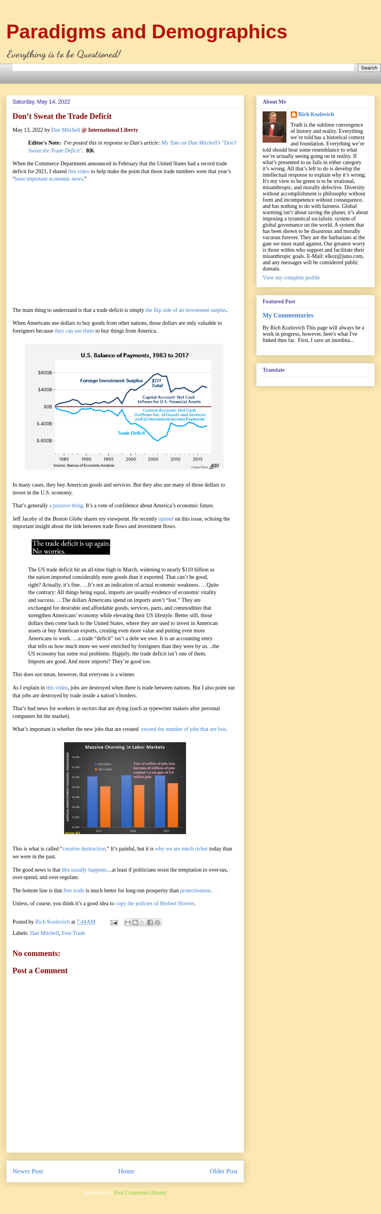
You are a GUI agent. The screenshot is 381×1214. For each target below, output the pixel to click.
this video (78, 171)
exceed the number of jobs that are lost (183, 729)
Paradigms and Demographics (147, 32)
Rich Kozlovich (316, 114)
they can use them (74, 331)
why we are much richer (181, 849)
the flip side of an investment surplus (186, 310)
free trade (73, 890)
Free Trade (73, 933)
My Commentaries (288, 315)
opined (166, 519)
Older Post (224, 1171)
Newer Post (28, 1171)
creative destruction (84, 849)
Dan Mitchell (65, 130)
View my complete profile (291, 278)
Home (126, 1171)
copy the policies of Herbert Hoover (155, 903)
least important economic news (49, 179)
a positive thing (66, 506)
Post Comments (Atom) (140, 1193)
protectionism (195, 890)
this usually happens (84, 870)
